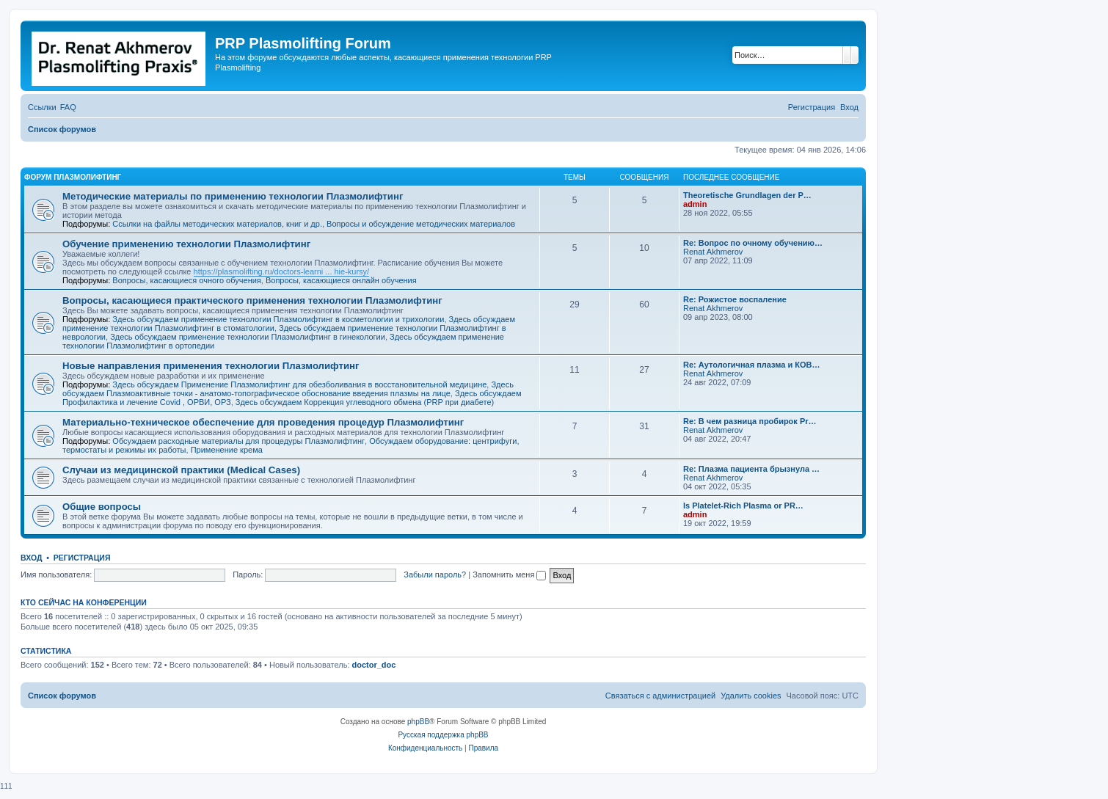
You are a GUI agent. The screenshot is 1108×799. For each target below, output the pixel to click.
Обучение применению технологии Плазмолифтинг (186, 243)
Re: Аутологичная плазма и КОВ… (751, 364)
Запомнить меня (509, 574)
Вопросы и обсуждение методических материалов (421, 223)
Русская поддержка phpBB (443, 735)
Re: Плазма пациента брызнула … (751, 468)
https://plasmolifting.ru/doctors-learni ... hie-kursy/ (282, 271)
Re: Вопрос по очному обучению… (753, 242)
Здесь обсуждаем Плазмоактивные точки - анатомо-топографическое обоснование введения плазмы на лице (288, 389)
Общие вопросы (101, 506)
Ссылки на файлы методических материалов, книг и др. (217, 223)
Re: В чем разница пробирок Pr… (750, 421)
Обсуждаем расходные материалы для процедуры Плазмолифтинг (238, 441)
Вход (31, 557)
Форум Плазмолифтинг (72, 177)
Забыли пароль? (435, 574)
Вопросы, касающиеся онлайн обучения (341, 280)
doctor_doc (374, 664)
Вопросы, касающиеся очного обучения (186, 280)
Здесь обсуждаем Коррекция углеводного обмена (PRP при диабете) (365, 402)
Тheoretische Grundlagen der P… (747, 195)
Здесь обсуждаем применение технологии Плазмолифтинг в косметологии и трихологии (278, 319)
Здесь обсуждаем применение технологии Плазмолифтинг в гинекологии (247, 336)
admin (695, 204)
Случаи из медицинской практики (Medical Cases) (181, 469)
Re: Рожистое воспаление (735, 299)
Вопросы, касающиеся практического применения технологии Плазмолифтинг (252, 300)
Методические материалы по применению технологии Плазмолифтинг (232, 196)
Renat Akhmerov (713, 251)
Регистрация (82, 557)
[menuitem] (68, 107)
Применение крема (227, 449)
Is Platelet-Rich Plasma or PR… (743, 505)
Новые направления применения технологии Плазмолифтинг (210, 365)
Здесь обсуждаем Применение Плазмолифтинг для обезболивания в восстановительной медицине (299, 384)
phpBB (418, 722)
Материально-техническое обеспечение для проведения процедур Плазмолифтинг (263, 422)
